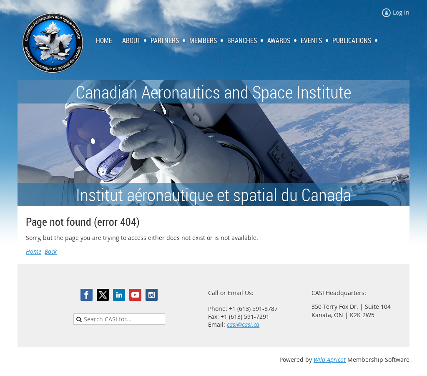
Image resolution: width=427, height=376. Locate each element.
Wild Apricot (330, 359)
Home (33, 251)
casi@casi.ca (243, 324)
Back (51, 251)
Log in (401, 12)
